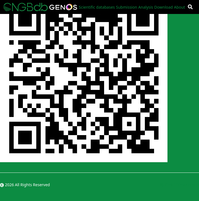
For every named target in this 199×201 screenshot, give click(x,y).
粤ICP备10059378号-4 (179, 184)
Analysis (145, 7)
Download (163, 7)
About (179, 7)
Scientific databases (97, 7)
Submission (126, 7)
